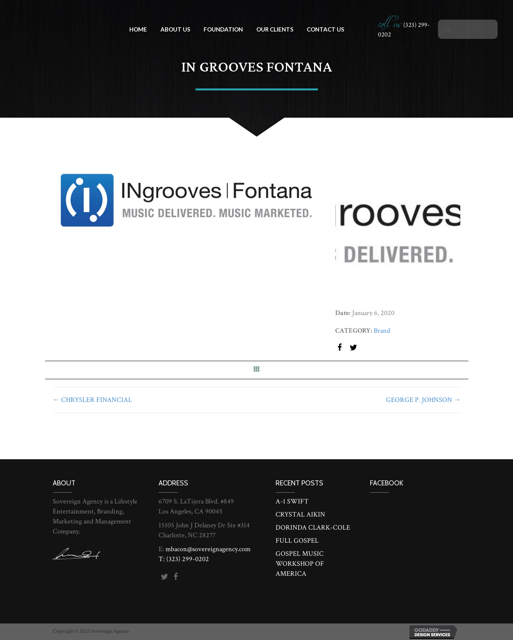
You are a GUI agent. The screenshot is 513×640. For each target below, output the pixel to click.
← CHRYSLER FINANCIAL (92, 399)
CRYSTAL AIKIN (300, 514)
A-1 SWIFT (292, 501)
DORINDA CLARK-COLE (313, 527)
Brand (382, 330)
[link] (138, 28)
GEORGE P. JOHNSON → (423, 399)
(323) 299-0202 (187, 559)
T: (162, 559)
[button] (340, 348)
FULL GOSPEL (297, 540)
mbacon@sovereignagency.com (208, 549)
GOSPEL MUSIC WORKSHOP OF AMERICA (300, 563)
